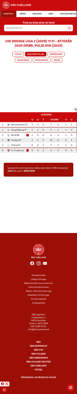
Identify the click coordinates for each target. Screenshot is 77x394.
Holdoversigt (23, 60)
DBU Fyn (38, 350)
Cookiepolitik (38, 303)
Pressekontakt (38, 275)
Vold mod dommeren (38, 287)
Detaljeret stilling (35, 54)
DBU (38, 342)
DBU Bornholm (38, 346)
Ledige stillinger (38, 279)
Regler (57, 60)
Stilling (18, 54)
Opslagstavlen (41, 60)
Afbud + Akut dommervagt (38, 291)
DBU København (38, 358)
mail (10, 171)
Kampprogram (56, 54)
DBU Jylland (38, 354)
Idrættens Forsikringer (39, 295)
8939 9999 (29, 171)
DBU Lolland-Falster (38, 362)
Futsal (38, 370)
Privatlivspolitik (38, 299)
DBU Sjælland (39, 366)
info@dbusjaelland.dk (38, 329)
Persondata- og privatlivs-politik (38, 377)
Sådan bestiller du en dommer (38, 283)
